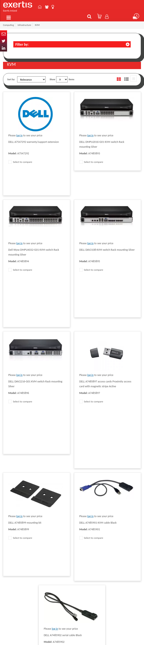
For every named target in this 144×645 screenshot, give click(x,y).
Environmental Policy (87, 560)
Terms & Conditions (58, 544)
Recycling (53, 563)
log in (19, 135)
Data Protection (56, 532)
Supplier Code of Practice (89, 542)
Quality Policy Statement (61, 538)
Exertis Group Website (60, 550)
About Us (48, 7)
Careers (80, 554)
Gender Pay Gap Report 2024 (60, 571)
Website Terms (84, 548)
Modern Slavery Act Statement (86, 534)
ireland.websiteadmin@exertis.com (25, 573)
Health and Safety (85, 566)
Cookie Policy (55, 557)
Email (3, 33)
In (3, 48)
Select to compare (20, 161)
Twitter (3, 40)
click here (31, 566)
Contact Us (41, 7)
